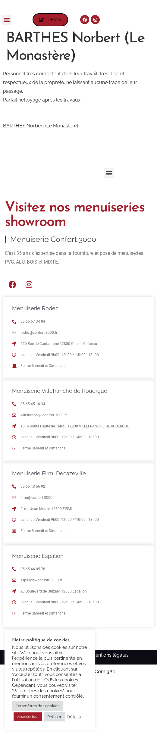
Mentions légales (110, 706)
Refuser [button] (54, 717)
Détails (74, 716)
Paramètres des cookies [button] (37, 706)
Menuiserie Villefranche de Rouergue (59, 442)
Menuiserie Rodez (35, 359)
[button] (6, 71)
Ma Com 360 (100, 723)
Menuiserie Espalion (38, 607)
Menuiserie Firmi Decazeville (49, 524)
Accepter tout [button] (28, 717)
